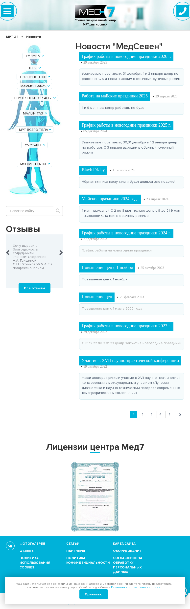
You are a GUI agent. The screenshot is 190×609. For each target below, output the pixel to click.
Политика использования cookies (35, 562)
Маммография (35, 86)
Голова (35, 56)
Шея (35, 68)
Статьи (72, 544)
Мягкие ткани (35, 164)
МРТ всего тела (35, 130)
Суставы (35, 145)
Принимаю (93, 594)
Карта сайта (124, 544)
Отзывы (27, 551)
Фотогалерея (32, 544)
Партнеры (75, 551)
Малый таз (35, 113)
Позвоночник (35, 77)
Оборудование (127, 551)
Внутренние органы (35, 98)
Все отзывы (34, 288)
